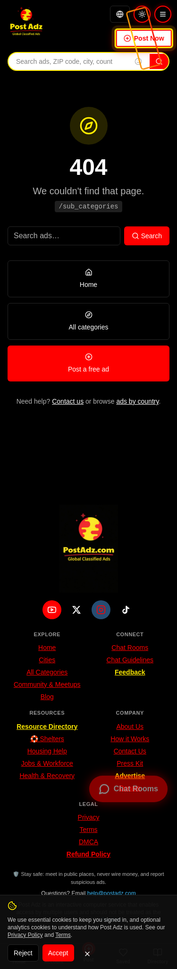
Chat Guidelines (129, 660)
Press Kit (130, 763)
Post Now (144, 38)
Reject (23, 953)
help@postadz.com (111, 893)
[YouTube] (51, 609)
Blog (47, 697)
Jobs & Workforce (47, 763)
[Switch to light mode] (142, 14)
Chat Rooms (129, 647)
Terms (88, 829)
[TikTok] (125, 609)
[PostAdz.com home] (88, 549)
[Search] (159, 61)
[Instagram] (101, 609)
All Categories (46, 672)
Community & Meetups (47, 684)
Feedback (130, 672)
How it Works (129, 739)
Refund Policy (88, 854)
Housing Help (47, 751)
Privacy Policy (25, 935)
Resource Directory (47, 726)
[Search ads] (64, 235)
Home (47, 647)
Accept (58, 953)
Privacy (89, 817)
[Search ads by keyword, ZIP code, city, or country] (67, 61)
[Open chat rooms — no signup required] (128, 789)
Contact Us (130, 751)
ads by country (137, 401)
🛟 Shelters (47, 739)
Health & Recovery (47, 775)
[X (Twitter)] (76, 609)
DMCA (88, 842)
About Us (129, 726)
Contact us (68, 401)
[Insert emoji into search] (138, 61)
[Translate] (120, 14)
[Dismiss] (87, 953)
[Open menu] (162, 14)
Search (147, 236)
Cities (47, 660)
